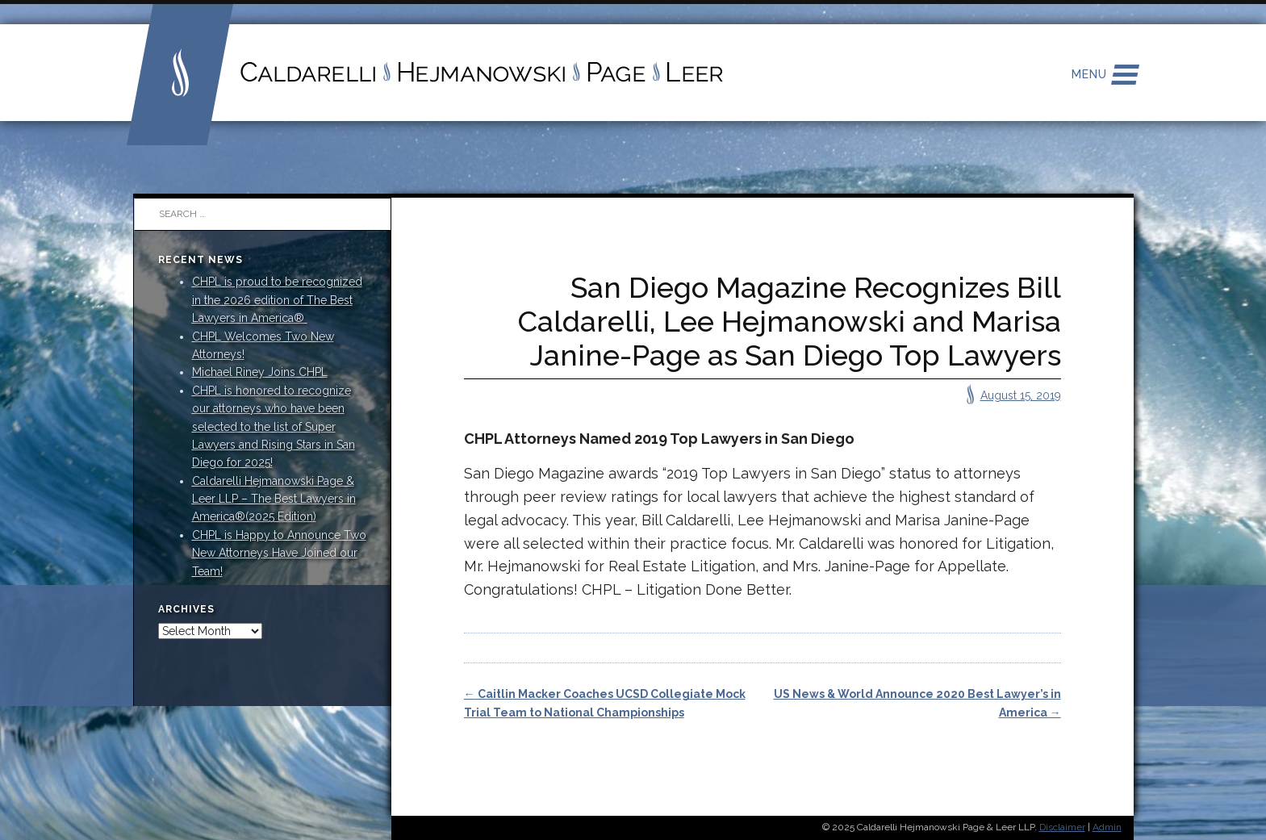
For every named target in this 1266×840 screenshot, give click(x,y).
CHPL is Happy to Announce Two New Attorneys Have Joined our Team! (279, 553)
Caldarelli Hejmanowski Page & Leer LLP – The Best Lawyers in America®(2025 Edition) (274, 499)
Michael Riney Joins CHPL (260, 372)
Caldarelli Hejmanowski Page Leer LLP (425, 72)
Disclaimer (1062, 827)
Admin (1107, 827)
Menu (1089, 74)
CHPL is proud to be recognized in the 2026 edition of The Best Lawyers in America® (277, 299)
